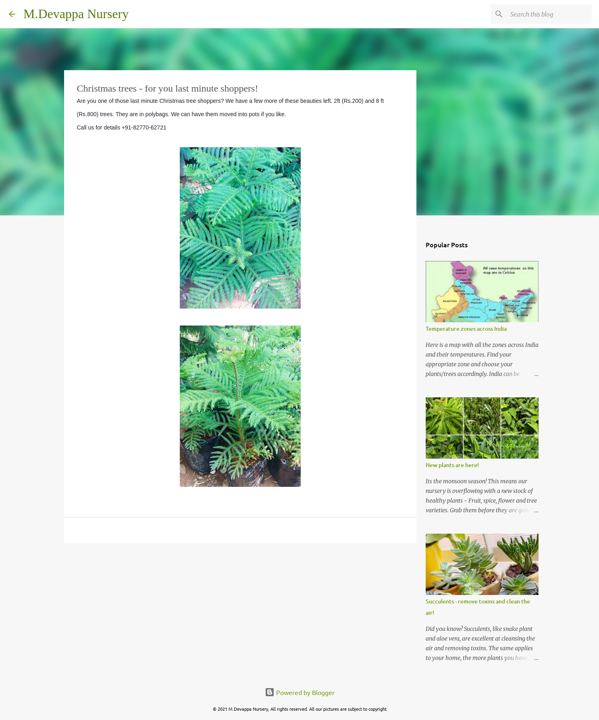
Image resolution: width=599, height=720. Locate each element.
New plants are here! (452, 465)
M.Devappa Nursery (76, 13)
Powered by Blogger (300, 692)
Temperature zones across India (466, 328)
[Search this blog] (549, 14)
